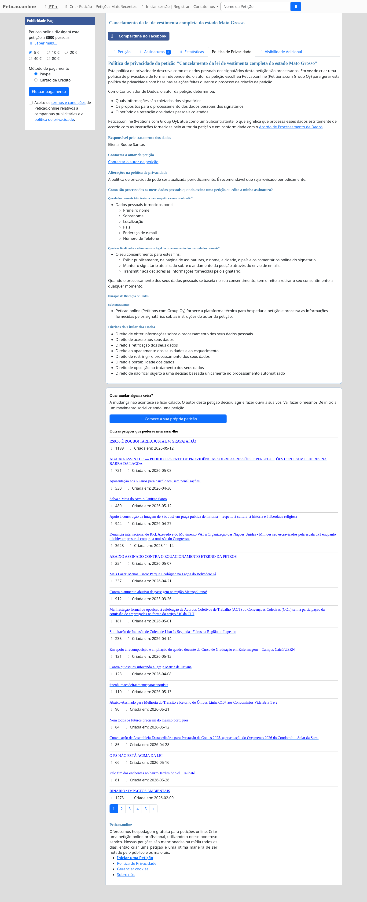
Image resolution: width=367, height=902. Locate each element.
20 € (73, 52)
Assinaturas (155, 52)
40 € (38, 58)
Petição (121, 51)
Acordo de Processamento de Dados (291, 126)
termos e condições (68, 102)
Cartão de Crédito (55, 80)
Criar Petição (78, 6)
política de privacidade (54, 119)
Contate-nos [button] (204, 6)
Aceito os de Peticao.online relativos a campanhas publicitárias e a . (62, 111)
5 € (36, 52)
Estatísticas (191, 51)
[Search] (255, 6)
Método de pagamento (49, 68)
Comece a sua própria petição (168, 418)
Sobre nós (126, 874)
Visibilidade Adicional (280, 51)
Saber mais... (43, 43)
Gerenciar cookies (132, 869)
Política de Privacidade (231, 51)
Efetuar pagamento (49, 91)
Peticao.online (19, 6)
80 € (55, 58)
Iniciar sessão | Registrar (165, 6)
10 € (55, 52)
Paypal (45, 74)
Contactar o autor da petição (133, 161)
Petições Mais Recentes (116, 6)
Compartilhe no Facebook (137, 36)
